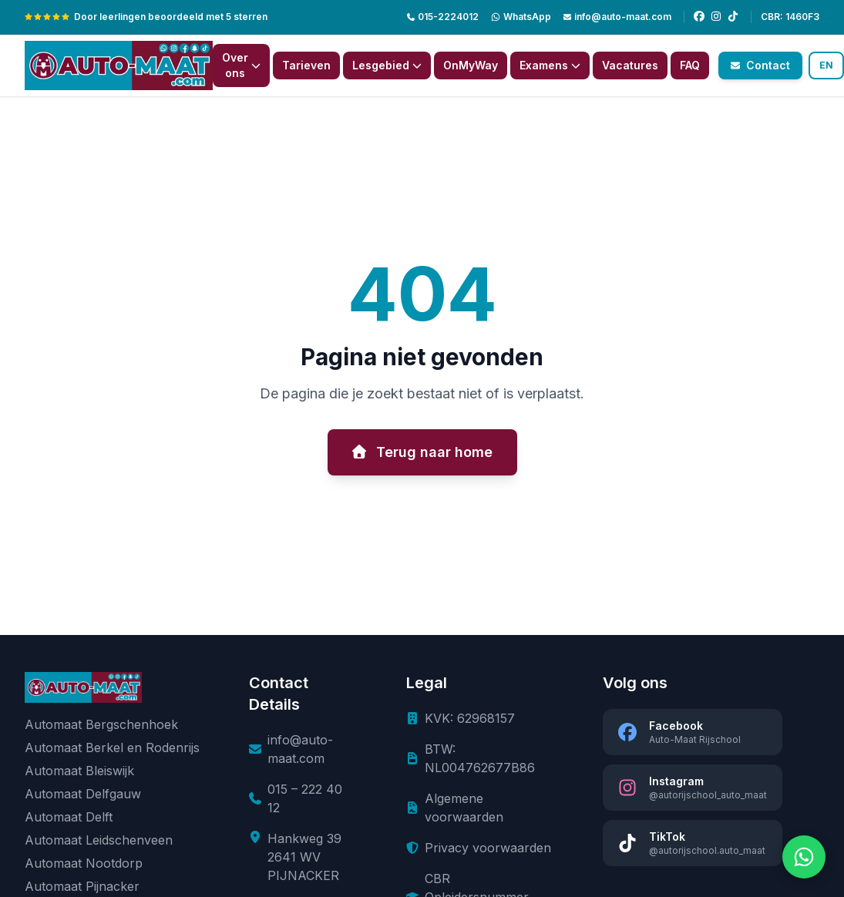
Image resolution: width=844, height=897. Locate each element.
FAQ (690, 65)
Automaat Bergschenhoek (101, 724)
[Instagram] (716, 17)
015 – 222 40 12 (304, 798)
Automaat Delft (69, 817)
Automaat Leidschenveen (99, 840)
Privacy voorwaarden (488, 847)
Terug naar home (422, 452)
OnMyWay (470, 65)
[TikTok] (733, 17)
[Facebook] (699, 17)
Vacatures (630, 65)
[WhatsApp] (521, 17)
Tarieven (306, 65)
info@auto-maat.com (617, 16)
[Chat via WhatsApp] (804, 857)
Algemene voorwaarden (464, 808)
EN (826, 65)
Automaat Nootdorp (84, 863)
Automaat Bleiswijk (79, 770)
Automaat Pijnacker (82, 886)
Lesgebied (387, 65)
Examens (550, 65)
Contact (760, 65)
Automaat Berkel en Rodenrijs (112, 747)
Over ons (241, 65)
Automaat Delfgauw (83, 793)
